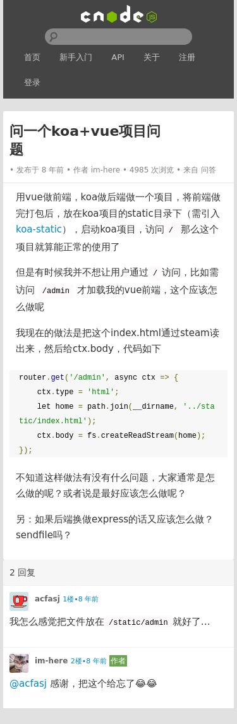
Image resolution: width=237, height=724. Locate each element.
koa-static (39, 229)
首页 (32, 57)
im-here (105, 170)
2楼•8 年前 (89, 661)
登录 (32, 82)
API (118, 57)
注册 (187, 57)
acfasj (47, 598)
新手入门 (75, 57)
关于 (151, 57)
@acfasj (28, 683)
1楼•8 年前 (81, 599)
